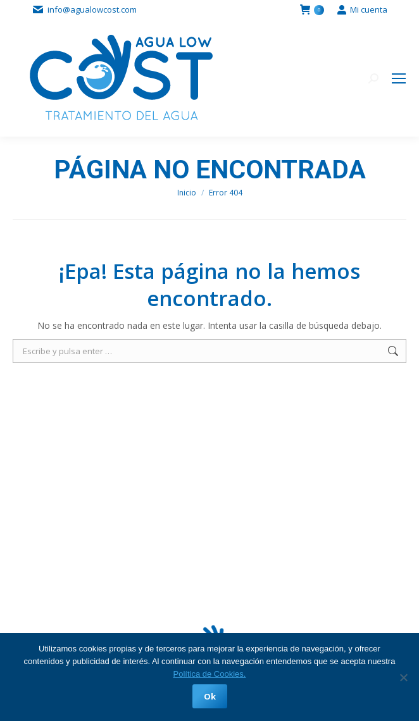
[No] (403, 677)
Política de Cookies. (209, 674)
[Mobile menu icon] (398, 78)
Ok (210, 696)
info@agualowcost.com (92, 9)
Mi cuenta (362, 10)
